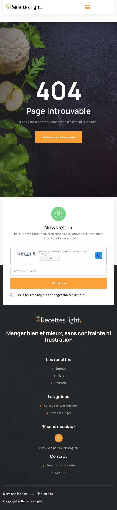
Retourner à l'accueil (58, 137)
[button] (87, 7)
